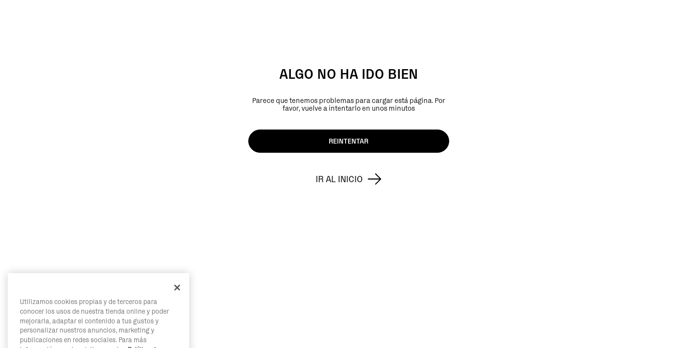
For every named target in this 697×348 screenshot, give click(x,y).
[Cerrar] (177, 298)
